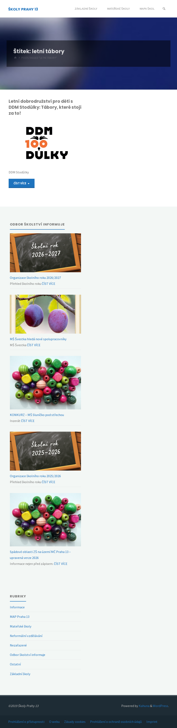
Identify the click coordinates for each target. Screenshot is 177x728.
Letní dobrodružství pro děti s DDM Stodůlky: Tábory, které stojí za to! (45, 107)
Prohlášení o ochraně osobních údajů (116, 722)
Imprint (151, 722)
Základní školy (20, 674)
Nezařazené (18, 645)
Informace (17, 607)
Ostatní (15, 664)
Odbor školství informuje (27, 655)
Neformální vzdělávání (26, 636)
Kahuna (143, 706)
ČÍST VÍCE (48, 284)
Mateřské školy (20, 626)
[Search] (164, 9)
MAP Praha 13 (19, 617)
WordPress (160, 706)
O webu (54, 722)
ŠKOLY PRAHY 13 (23, 9)
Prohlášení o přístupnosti (26, 722)
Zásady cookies (75, 722)
